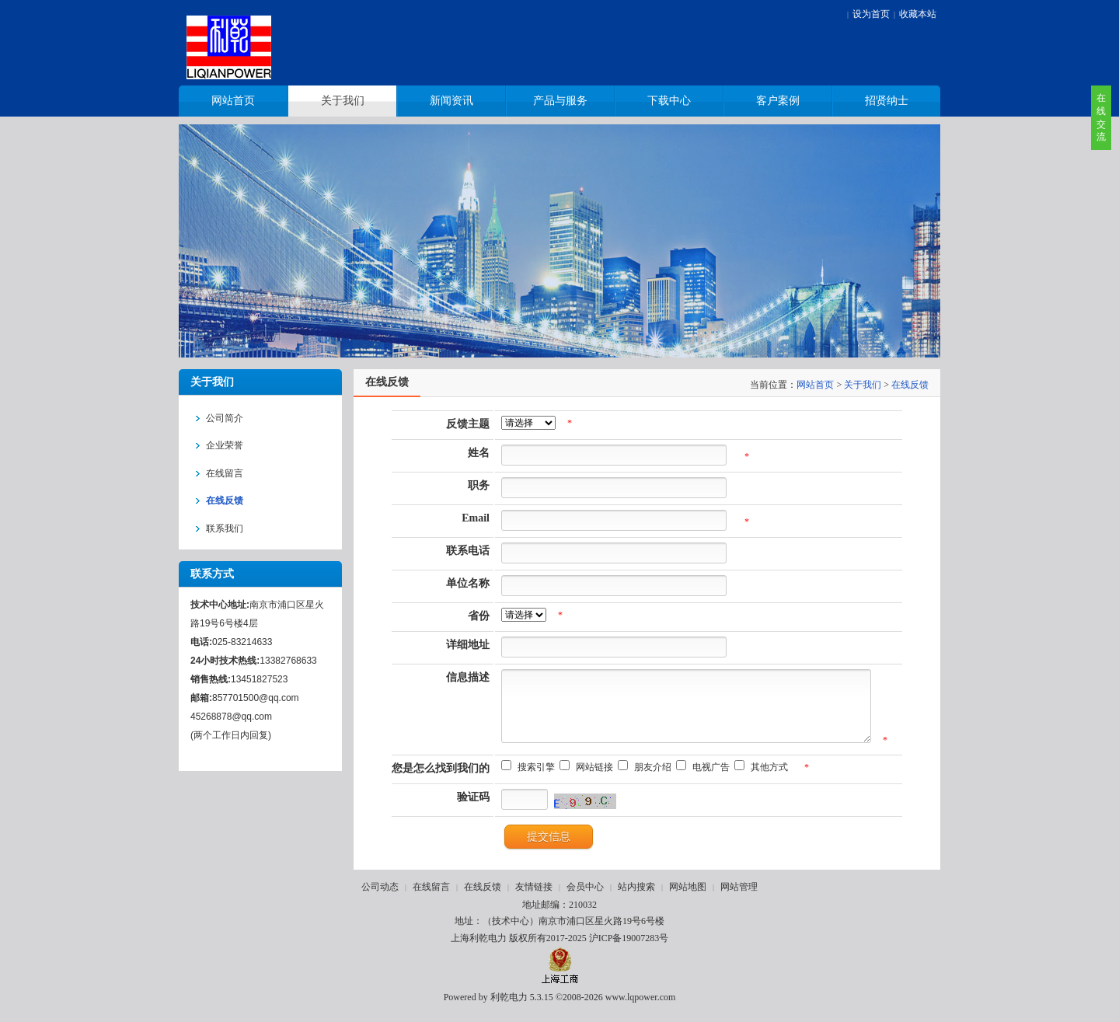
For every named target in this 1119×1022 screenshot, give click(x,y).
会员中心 (585, 898)
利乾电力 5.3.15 (521, 1008)
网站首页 (815, 384)
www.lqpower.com (640, 1008)
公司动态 (380, 898)
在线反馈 (910, 384)
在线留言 (431, 898)
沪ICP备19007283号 (629, 949)
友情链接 (534, 898)
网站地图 (687, 898)
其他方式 (758, 778)
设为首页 (871, 14)
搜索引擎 (525, 778)
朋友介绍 (642, 778)
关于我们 (862, 384)
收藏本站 (917, 14)
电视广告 (700, 778)
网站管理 (739, 898)
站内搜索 (636, 898)
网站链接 (583, 778)
